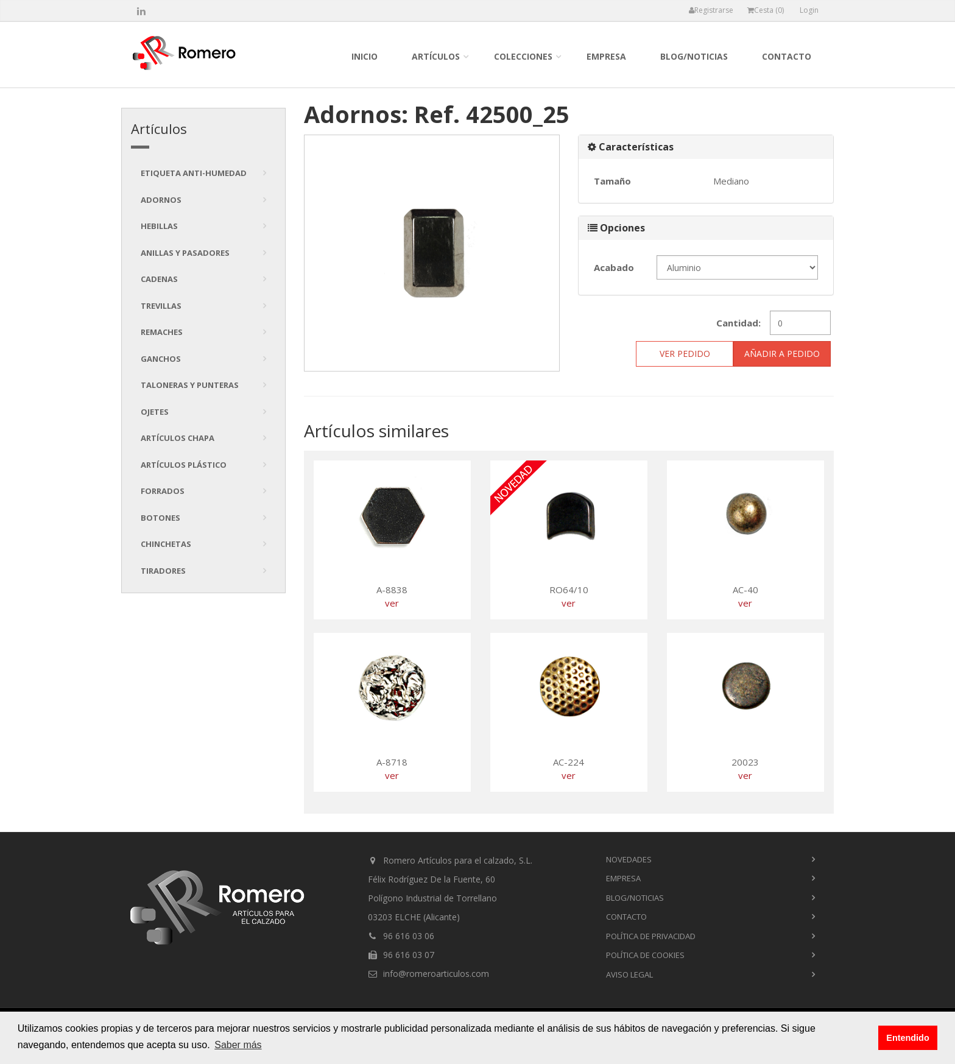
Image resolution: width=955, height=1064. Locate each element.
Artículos (436, 56)
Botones (160, 517)
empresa (606, 56)
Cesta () (765, 10)
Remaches (162, 331)
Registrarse (711, 10)
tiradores (163, 570)
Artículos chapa (177, 437)
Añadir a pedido (782, 353)
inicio (364, 56)
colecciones (523, 56)
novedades (629, 859)
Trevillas (161, 305)
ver (392, 603)
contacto (786, 56)
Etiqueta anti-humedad (194, 172)
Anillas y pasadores (185, 252)
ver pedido (685, 353)
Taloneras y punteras (190, 384)
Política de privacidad (651, 936)
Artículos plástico (184, 464)
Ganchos (161, 358)
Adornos (161, 199)
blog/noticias (694, 56)
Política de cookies (645, 954)
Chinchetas (166, 543)
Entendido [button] (907, 1038)
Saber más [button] (237, 1045)
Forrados (163, 490)
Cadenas (159, 278)
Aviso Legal (629, 974)
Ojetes (155, 411)
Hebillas (159, 225)
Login (809, 10)
